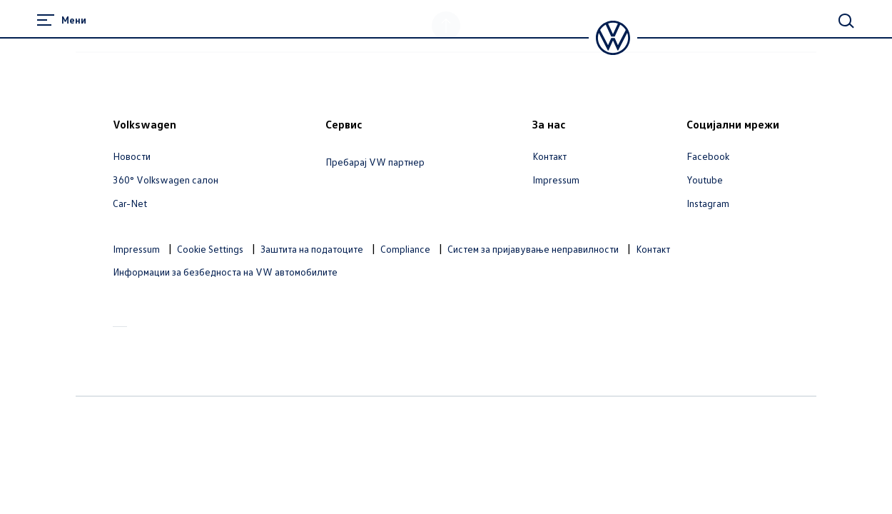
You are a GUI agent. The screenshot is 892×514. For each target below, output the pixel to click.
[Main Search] (846, 20)
